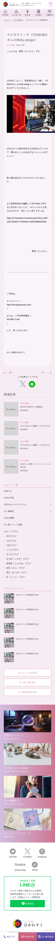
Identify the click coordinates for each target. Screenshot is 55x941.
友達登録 (27, 903)
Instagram (42, 853)
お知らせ (8, 491)
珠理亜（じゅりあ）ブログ (18, 563)
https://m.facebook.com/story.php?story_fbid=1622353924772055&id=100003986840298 (27, 220)
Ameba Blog (20, 866)
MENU (50, 5)
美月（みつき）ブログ (16, 572)
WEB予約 (27, 936)
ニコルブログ (12, 550)
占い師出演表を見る (27, 692)
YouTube (13, 853)
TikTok (35, 866)
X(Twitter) (27, 853)
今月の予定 (9, 498)
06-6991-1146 (13, 319)
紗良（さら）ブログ (15, 568)
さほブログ (11, 541)
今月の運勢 (11, 45)
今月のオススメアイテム (15, 504)
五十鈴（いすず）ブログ (17, 559)
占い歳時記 (9, 511)
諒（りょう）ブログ (15, 577)
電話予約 (9, 936)
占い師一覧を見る (27, 682)
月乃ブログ (11, 536)
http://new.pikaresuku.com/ (19, 305)
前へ (9, 372)
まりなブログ (12, 554)
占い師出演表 (46, 936)
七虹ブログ (11, 545)
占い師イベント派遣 (13, 524)
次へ (46, 372)
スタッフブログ (11, 531)
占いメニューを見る (27, 672)
